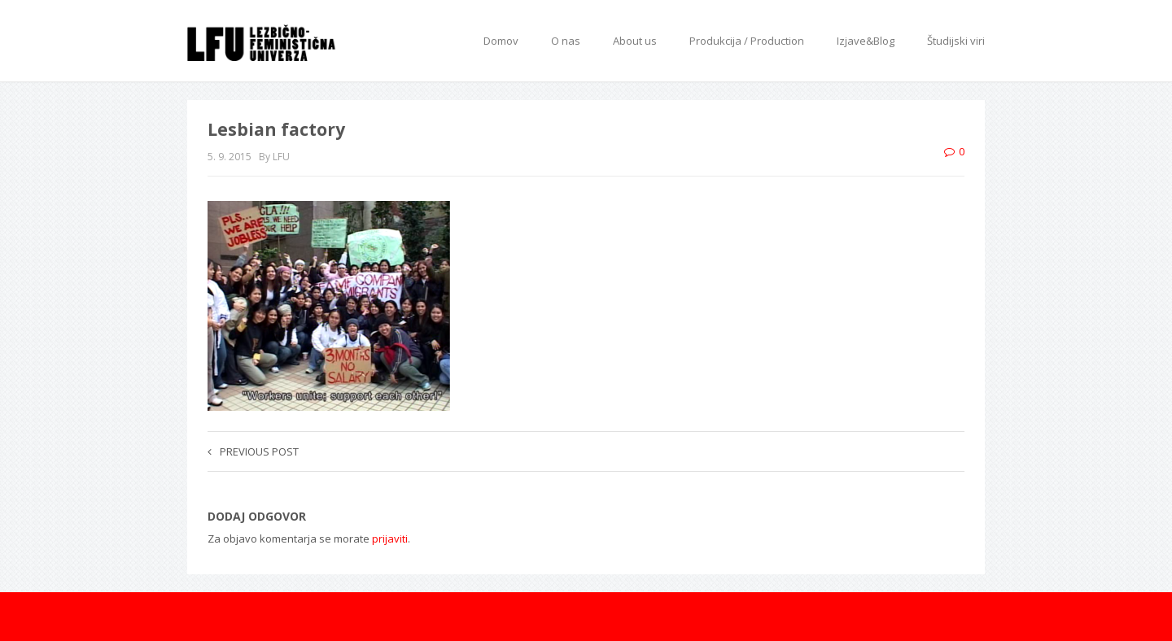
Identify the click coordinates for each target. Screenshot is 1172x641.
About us (635, 40)
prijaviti (390, 538)
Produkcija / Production (746, 40)
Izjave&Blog (865, 40)
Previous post (253, 451)
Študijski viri (956, 40)
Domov (500, 40)
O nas (565, 40)
